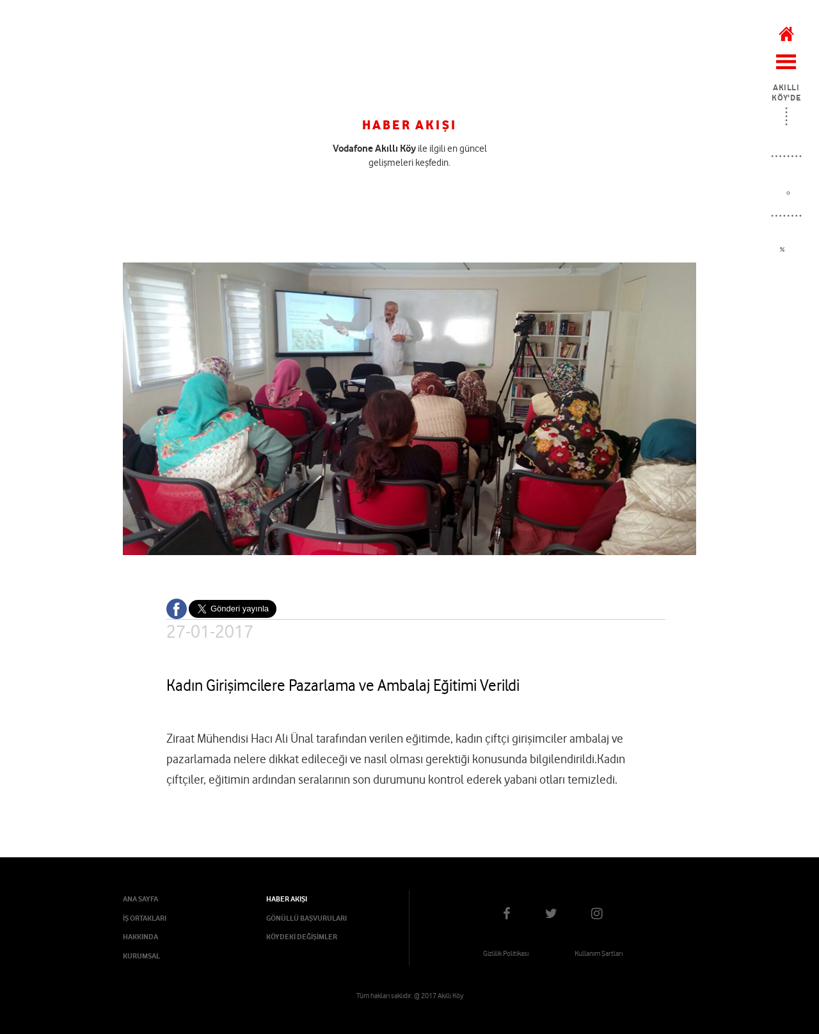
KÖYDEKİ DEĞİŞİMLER (301, 936)
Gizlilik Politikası (506, 953)
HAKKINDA (140, 936)
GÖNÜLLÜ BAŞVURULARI (306, 918)
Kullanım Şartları (599, 953)
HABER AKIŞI (286, 898)
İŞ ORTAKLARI (144, 918)
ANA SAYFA (140, 898)
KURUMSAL (141, 955)
